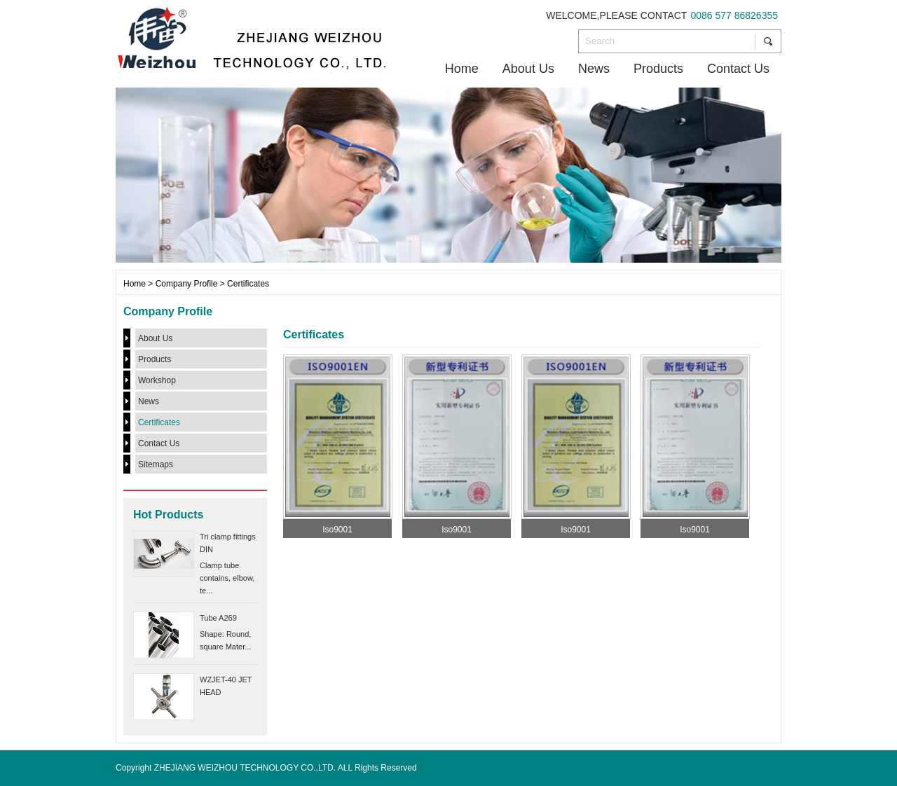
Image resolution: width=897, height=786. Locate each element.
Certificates (159, 422)
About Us (528, 69)
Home (462, 69)
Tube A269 (218, 618)
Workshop (157, 380)
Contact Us (738, 69)
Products (658, 69)
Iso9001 (337, 530)
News (594, 69)
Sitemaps (155, 464)
